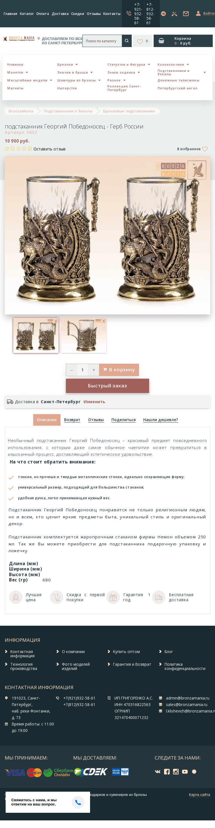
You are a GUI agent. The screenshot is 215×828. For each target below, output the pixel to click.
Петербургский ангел (178, 88)
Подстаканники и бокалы (174, 72)
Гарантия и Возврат (132, 664)
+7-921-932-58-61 (138, 13)
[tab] (72, 420)
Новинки (15, 64)
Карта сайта (199, 795)
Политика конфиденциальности (185, 666)
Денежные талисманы (179, 80)
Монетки (15, 72)
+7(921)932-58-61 (79, 698)
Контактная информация (22, 654)
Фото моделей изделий (76, 666)
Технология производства (23, 666)
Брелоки (65, 64)
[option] (36, 335)
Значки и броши (72, 72)
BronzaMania (21, 111)
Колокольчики (171, 64)
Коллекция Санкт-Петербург (124, 88)
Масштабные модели (27, 80)
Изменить (94, 401)
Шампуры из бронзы (76, 80)
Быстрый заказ (107, 385)
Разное (114, 80)
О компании (73, 651)
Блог (169, 651)
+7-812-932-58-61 (150, 13)
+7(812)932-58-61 (79, 704)
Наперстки (67, 88)
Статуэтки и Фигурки (126, 64)
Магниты (15, 88)
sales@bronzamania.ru (186, 704)
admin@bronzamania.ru (187, 698)
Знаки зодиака (121, 72)
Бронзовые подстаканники (129, 111)
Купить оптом (126, 651)
